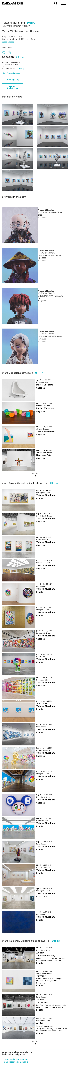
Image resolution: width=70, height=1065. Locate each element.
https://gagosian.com (11, 73)
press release (8, 42)
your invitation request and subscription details (16, 1049)
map (22, 68)
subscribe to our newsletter (16, 1055)
